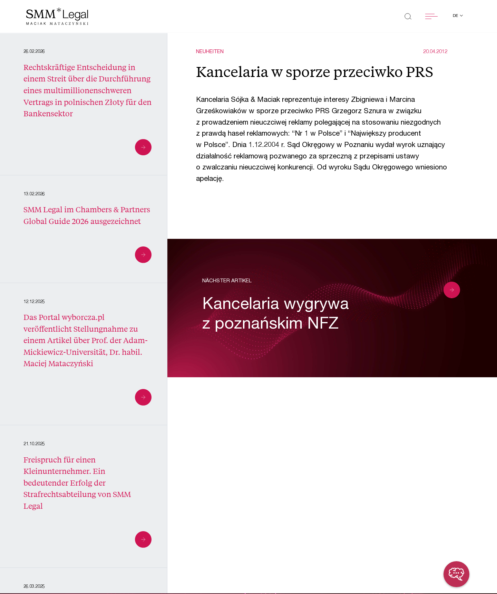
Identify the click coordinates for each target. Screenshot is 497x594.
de (456, 16)
